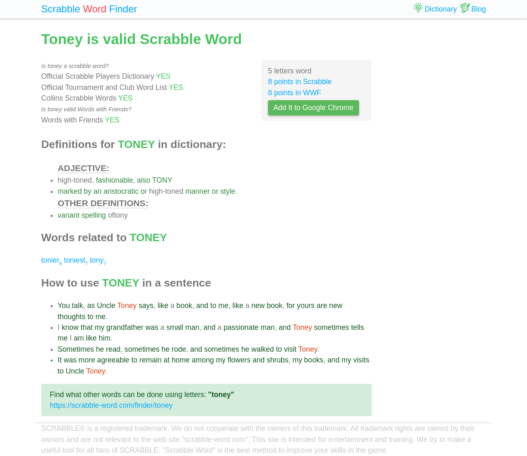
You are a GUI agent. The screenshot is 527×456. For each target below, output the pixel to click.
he (100, 349)
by (88, 191)
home (181, 360)
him (104, 338)
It (60, 360)
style (227, 191)
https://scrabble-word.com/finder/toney (111, 405)
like (163, 305)
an (97, 191)
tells (357, 327)
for (291, 305)
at (166, 360)
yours (306, 305)
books (314, 360)
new (258, 305)
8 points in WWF (294, 93)
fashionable (114, 180)
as (91, 305)
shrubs (278, 360)
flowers (239, 360)
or (143, 191)
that (87, 327)
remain (151, 360)
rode (179, 349)
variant (68, 215)
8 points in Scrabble (300, 82)
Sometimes (76, 349)
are (322, 305)
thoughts (72, 317)
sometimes (331, 327)
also (143, 180)
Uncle (106, 305)
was (151, 327)
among (203, 360)
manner (197, 191)
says (146, 305)
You (64, 305)
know (70, 327)
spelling (94, 215)
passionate (241, 327)
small (174, 327)
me (223, 305)
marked (70, 191)
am (79, 338)
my (99, 327)
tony (98, 260)
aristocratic (121, 191)
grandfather (124, 327)
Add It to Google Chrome (313, 107)
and (202, 305)
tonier (51, 260)
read (113, 349)
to (213, 305)
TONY (162, 180)
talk (77, 305)
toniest (76, 260)
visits (361, 360)
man (192, 327)
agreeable (113, 360)
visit (290, 349)
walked (262, 349)
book (184, 305)
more (87, 360)
